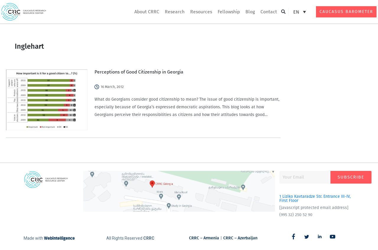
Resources (201, 11)
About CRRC (146, 11)
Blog (250, 11)
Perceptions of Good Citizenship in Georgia (138, 72)
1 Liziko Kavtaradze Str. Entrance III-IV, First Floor (315, 198)
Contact (268, 11)
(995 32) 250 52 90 (295, 214)
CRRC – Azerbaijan (240, 238)
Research (175, 11)
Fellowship (229, 11)
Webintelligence (59, 238)
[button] (283, 12)
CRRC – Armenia (204, 238)
